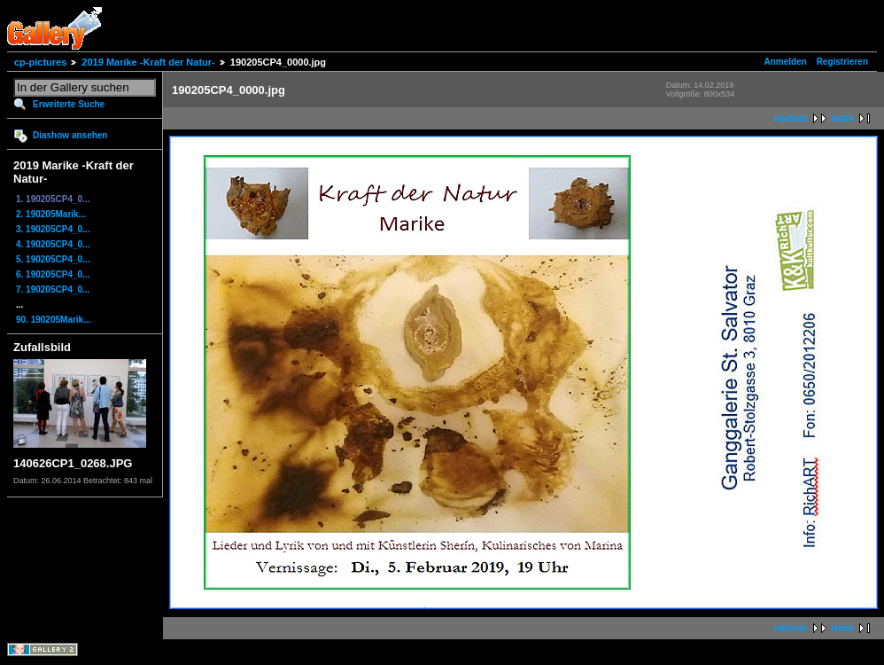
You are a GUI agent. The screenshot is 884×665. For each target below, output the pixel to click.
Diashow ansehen (70, 135)
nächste (791, 118)
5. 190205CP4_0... (52, 259)
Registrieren (842, 61)
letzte (842, 118)
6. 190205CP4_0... (52, 274)
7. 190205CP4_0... (52, 289)
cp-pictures (40, 62)
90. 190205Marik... (53, 320)
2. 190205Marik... (51, 214)
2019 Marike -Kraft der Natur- (147, 62)
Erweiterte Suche (69, 104)
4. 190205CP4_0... (52, 244)
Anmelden (785, 61)
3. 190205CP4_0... (52, 229)
